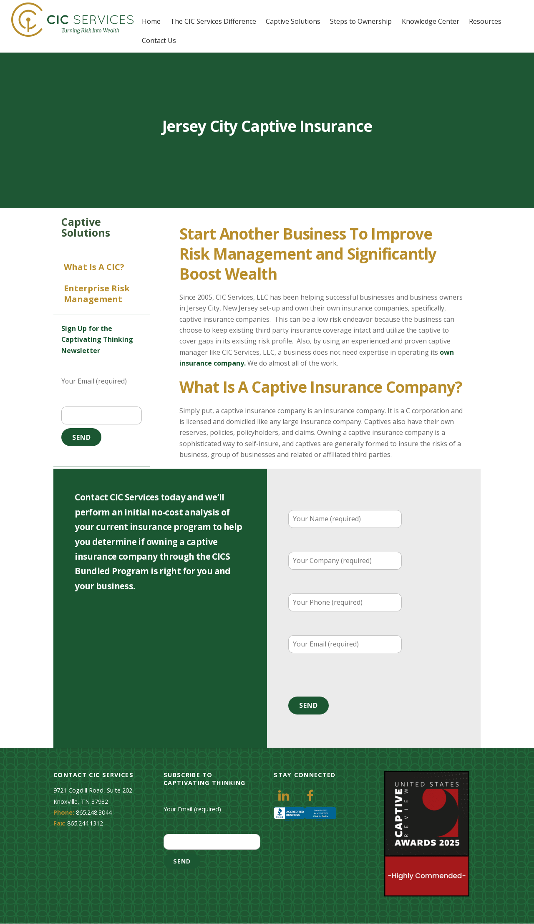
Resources (485, 21)
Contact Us (159, 40)
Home (151, 21)
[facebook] (311, 795)
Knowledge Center (430, 21)
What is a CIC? (94, 267)
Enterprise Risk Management (97, 294)
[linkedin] (285, 795)
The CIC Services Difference (214, 21)
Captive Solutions (293, 21)
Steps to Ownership (361, 21)
